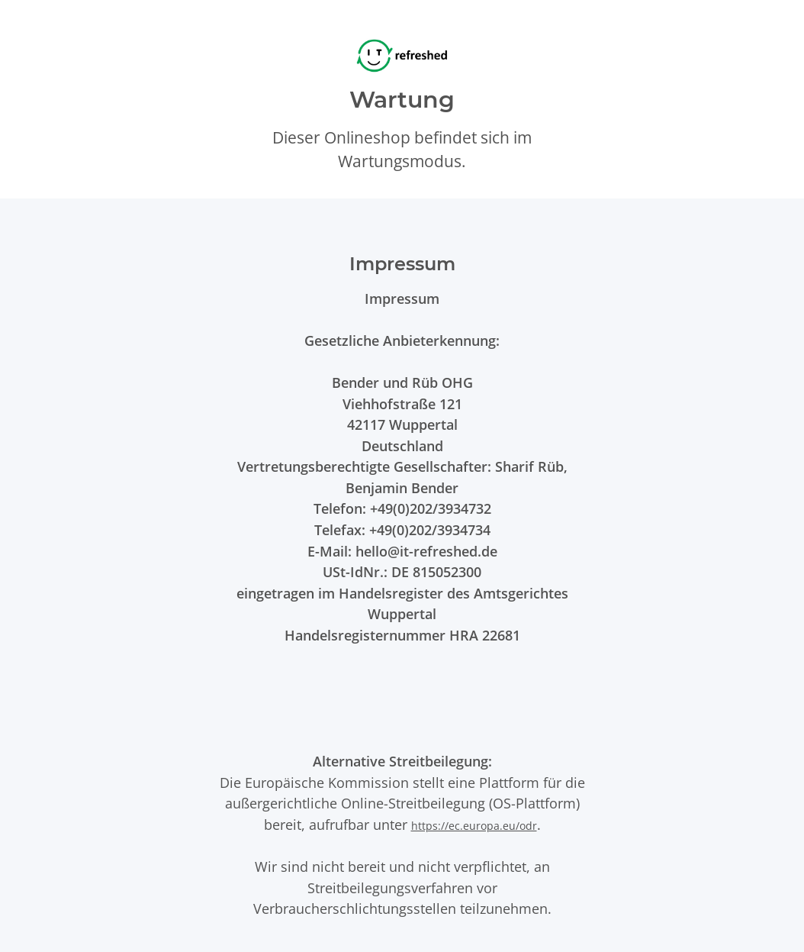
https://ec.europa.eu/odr (474, 825)
